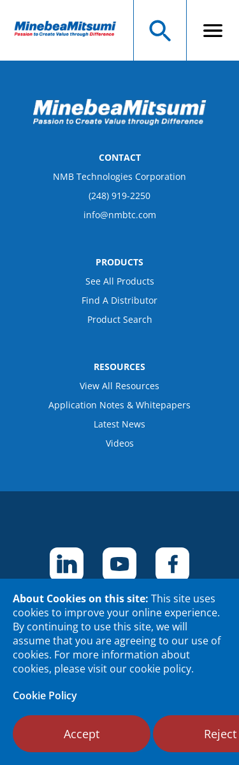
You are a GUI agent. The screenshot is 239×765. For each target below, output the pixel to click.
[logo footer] (119, 122)
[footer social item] (66, 564)
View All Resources (119, 386)
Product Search (119, 319)
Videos (120, 443)
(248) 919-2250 (119, 195)
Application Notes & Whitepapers (119, 405)
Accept (81, 733)
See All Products (119, 281)
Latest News (119, 424)
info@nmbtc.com (119, 215)
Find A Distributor (119, 300)
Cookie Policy (45, 695)
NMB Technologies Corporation (119, 176)
